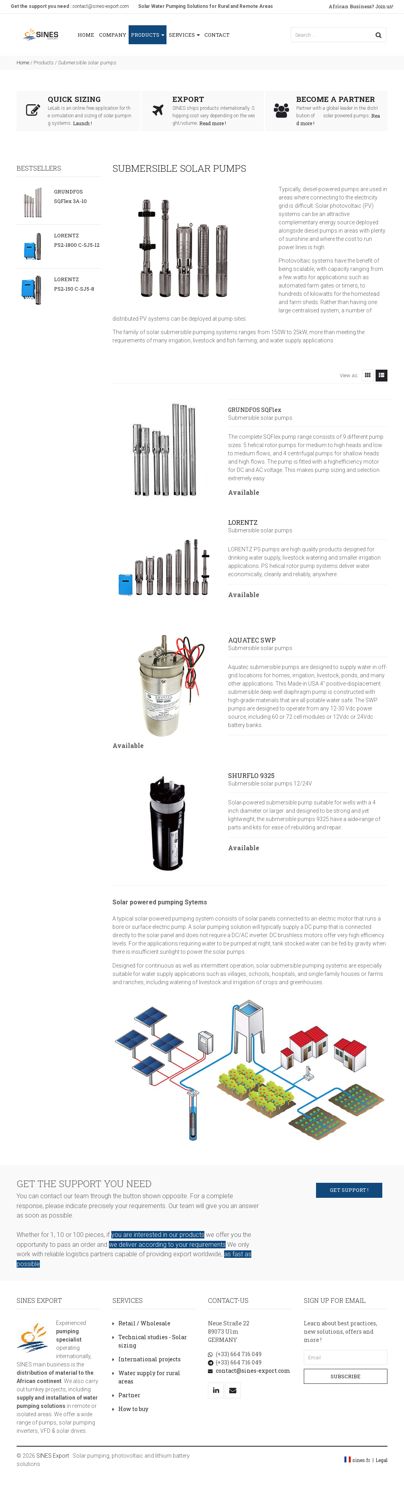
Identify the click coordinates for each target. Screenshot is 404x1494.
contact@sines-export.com (101, 6)
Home (86, 34)
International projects (146, 1359)
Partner (126, 1395)
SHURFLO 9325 (251, 775)
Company (112, 34)
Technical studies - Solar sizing (149, 1341)
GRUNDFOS (68, 191)
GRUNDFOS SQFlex (254, 409)
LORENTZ (66, 235)
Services (184, 35)
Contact (217, 34)
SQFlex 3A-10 (70, 201)
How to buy (130, 1409)
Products (147, 35)
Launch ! (82, 123)
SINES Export (52, 1456)
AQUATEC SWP (252, 640)
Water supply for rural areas (146, 1377)
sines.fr (361, 1460)
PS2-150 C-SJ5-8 (74, 288)
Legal (381, 1460)
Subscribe (346, 1376)
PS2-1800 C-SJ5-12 (76, 244)
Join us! (361, 6)
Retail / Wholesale (141, 1323)
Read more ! (212, 123)
